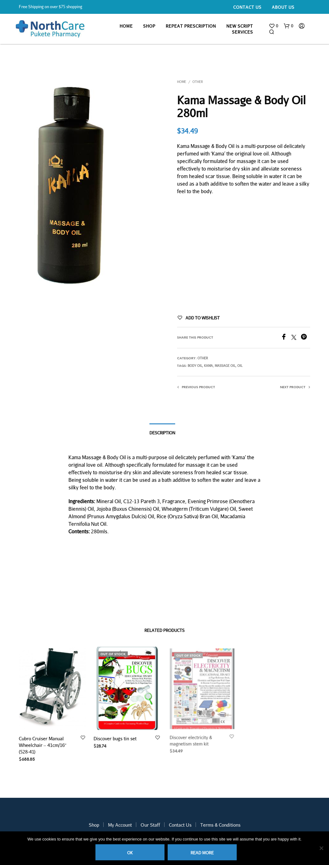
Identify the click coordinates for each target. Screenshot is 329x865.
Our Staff (150, 825)
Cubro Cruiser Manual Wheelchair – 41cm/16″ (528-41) (43, 745)
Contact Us (247, 7)
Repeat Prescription (191, 26)
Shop (149, 26)
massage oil (225, 365)
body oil (195, 365)
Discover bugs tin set (116, 736)
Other (197, 82)
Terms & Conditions (220, 825)
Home (126, 26)
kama (208, 365)
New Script (239, 26)
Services (242, 32)
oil (239, 365)
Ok (130, 852)
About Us (283, 7)
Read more (202, 852)
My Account (120, 825)
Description (162, 432)
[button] (273, 26)
